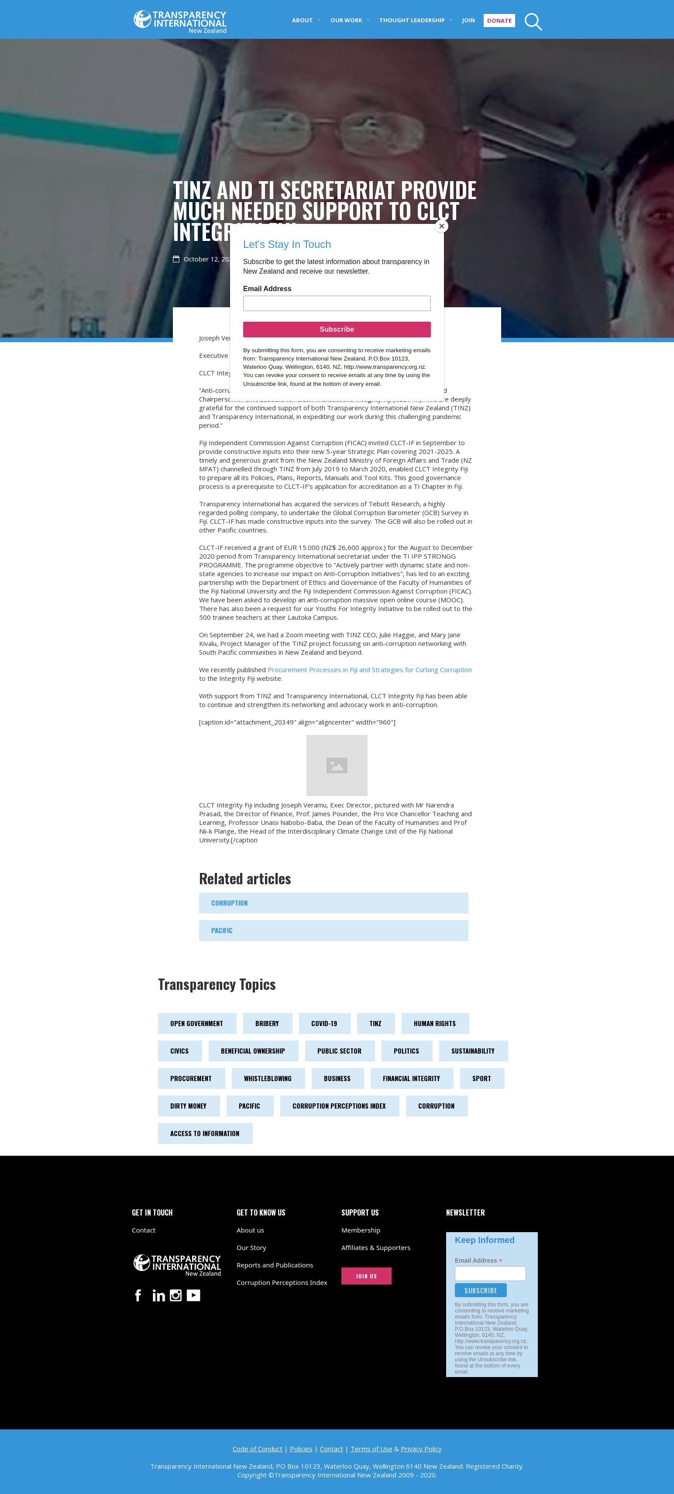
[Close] (441, 226)
